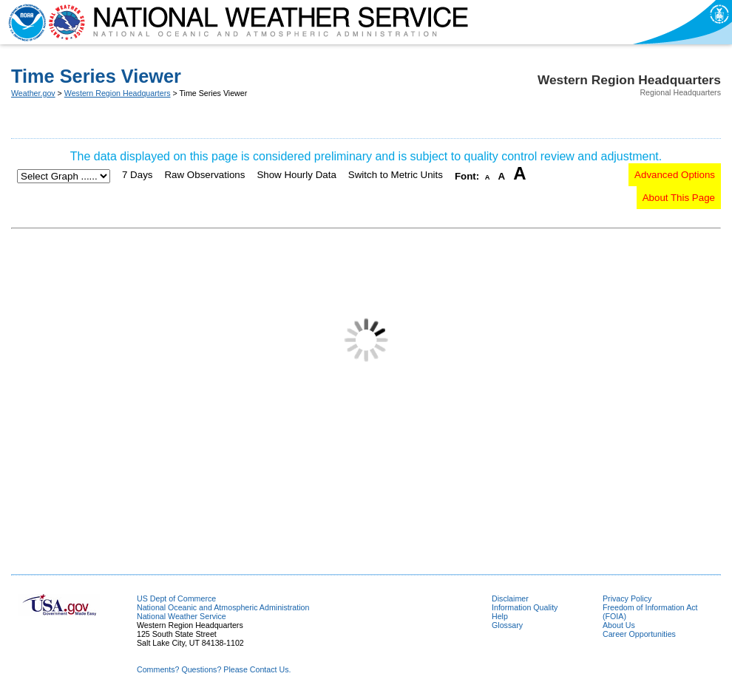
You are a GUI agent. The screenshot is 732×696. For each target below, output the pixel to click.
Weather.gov (33, 93)
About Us (619, 625)
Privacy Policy (627, 598)
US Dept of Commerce (176, 598)
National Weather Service (181, 616)
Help (500, 616)
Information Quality (525, 607)
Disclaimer (510, 598)
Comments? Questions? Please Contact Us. (214, 669)
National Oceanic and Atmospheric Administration (223, 607)
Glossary (507, 625)
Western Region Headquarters (117, 93)
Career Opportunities (639, 634)
